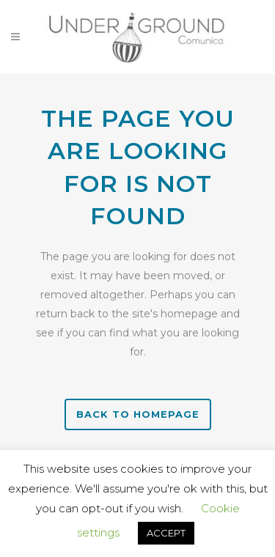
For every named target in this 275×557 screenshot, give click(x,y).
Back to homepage (137, 414)
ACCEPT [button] (166, 533)
